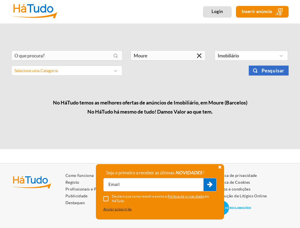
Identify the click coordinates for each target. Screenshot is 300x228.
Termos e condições (232, 189)
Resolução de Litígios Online (240, 196)
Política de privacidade (235, 175)
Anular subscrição (117, 209)
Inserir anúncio (262, 11)
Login (217, 11)
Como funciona (79, 175)
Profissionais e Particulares (91, 189)
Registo (72, 182)
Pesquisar (273, 70)
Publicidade (76, 196)
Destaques (75, 202)
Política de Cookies (232, 182)
